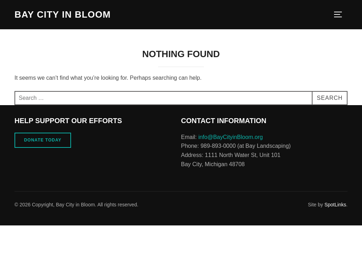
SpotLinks (335, 204)
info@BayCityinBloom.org (230, 137)
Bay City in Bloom (62, 14)
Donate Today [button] (43, 140)
